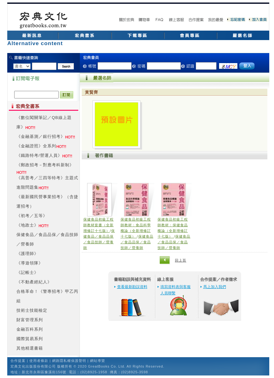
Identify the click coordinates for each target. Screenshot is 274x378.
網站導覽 (97, 361)
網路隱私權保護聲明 (69, 361)
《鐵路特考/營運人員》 (39, 155)
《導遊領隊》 (29, 263)
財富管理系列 (29, 319)
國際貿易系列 (29, 338)
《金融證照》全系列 (36, 146)
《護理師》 (27, 253)
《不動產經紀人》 (34, 282)
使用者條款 (38, 361)
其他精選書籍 (29, 348)
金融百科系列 (29, 329)
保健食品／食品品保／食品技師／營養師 (137, 242)
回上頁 (180, 260)
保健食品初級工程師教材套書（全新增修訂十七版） (98, 225)
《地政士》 (27, 225)
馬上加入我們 (214, 287)
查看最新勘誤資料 (132, 287)
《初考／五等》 (31, 215)
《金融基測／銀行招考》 (40, 136)
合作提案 (18, 361)
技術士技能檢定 (31, 310)
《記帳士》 (27, 272)
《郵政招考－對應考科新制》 (45, 164)
